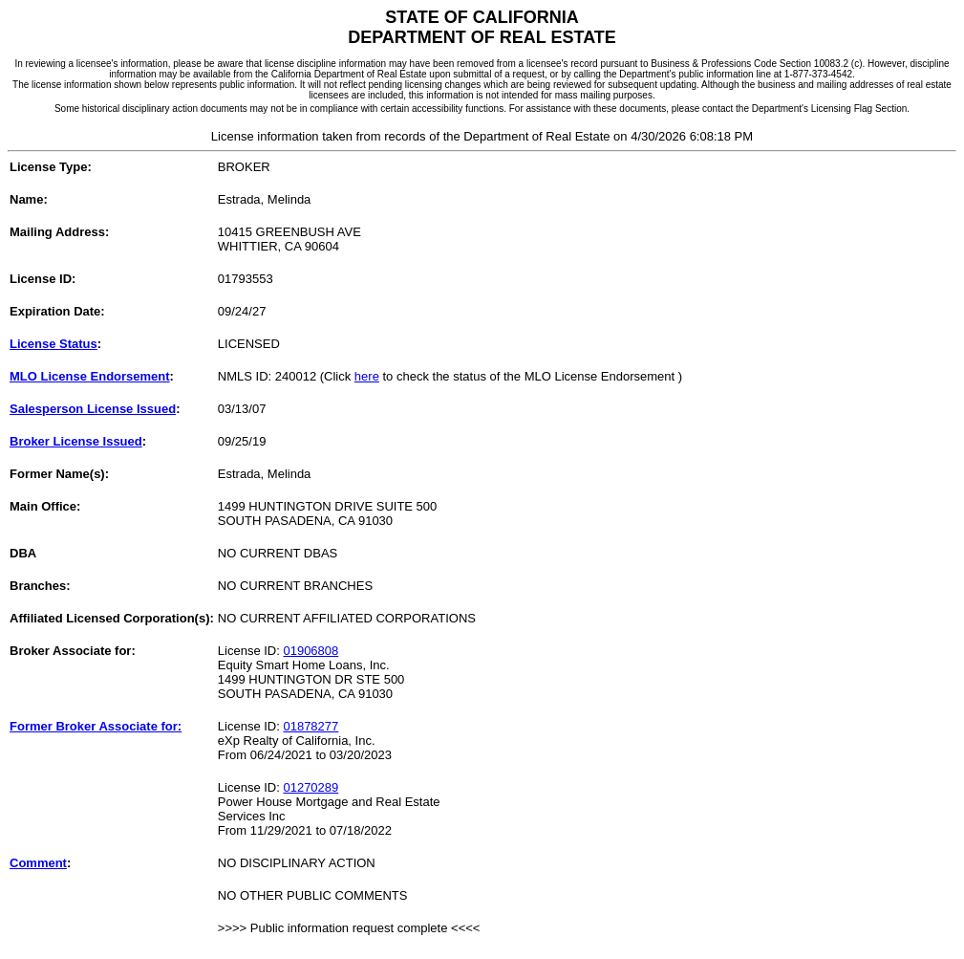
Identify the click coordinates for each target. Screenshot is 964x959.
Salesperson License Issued (93, 409)
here (366, 376)
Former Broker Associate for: (96, 726)
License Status (53, 344)
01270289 (310, 787)
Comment (38, 863)
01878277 (310, 726)
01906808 (310, 650)
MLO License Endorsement (90, 376)
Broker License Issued (76, 441)
